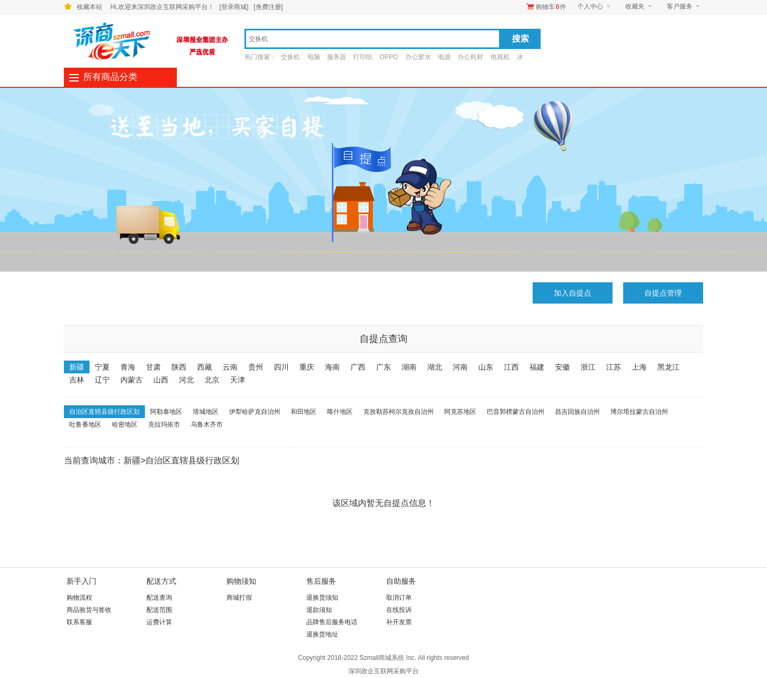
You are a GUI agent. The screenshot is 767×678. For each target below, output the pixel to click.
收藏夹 (634, 6)
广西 (357, 367)
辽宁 (102, 379)
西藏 (204, 367)
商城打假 (239, 597)
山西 (160, 379)
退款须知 (319, 610)
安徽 (562, 367)
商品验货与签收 (89, 610)
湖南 (409, 367)
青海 (127, 367)
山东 (485, 367)
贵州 (255, 367)
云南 (230, 367)
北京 (212, 379)
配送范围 (159, 610)
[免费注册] (268, 7)
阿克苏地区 (460, 411)
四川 (281, 367)
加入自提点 (572, 293)
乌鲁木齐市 (207, 424)
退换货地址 (322, 634)
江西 (511, 367)
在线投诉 (399, 610)
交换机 (290, 57)
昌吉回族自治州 (577, 411)
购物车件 (551, 7)
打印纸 (362, 57)
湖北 (434, 367)
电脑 (313, 57)
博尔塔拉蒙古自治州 (639, 411)
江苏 (613, 367)
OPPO (389, 57)
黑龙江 (668, 367)
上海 (639, 367)
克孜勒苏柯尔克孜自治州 (398, 411)
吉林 (76, 379)
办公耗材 (470, 57)
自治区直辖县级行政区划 (104, 411)
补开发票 (399, 622)
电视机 (500, 57)
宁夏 (102, 367)
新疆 (76, 367)
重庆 (306, 367)
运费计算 (159, 622)
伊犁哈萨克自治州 (254, 411)
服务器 (336, 57)
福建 (536, 367)
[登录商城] (234, 7)
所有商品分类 (110, 77)
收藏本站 (89, 7)
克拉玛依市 (164, 424)
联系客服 (79, 622)
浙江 (588, 367)
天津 (237, 379)
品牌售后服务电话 (331, 622)
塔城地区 (205, 411)
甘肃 (153, 367)
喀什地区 (340, 411)
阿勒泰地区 (166, 411)
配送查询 (159, 597)
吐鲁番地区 (85, 424)
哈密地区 (124, 424)
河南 (460, 367)
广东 (383, 367)
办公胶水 (418, 57)
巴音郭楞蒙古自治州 (515, 411)
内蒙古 (131, 379)
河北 (186, 379)
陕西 (179, 367)
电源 (444, 57)
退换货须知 (322, 597)
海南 (332, 367)
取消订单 (399, 597)
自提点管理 (663, 293)
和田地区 (303, 411)
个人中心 (590, 6)
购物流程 (79, 597)
